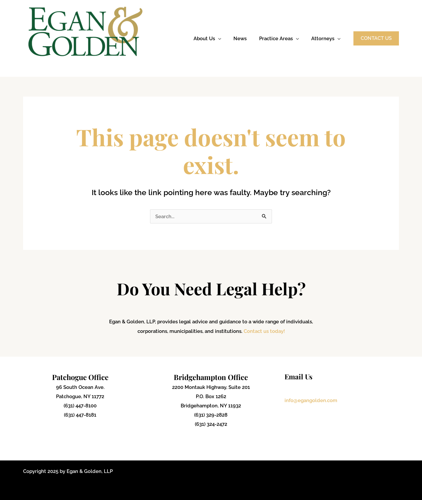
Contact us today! (264, 331)
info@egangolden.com (311, 400)
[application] (227, 38)
